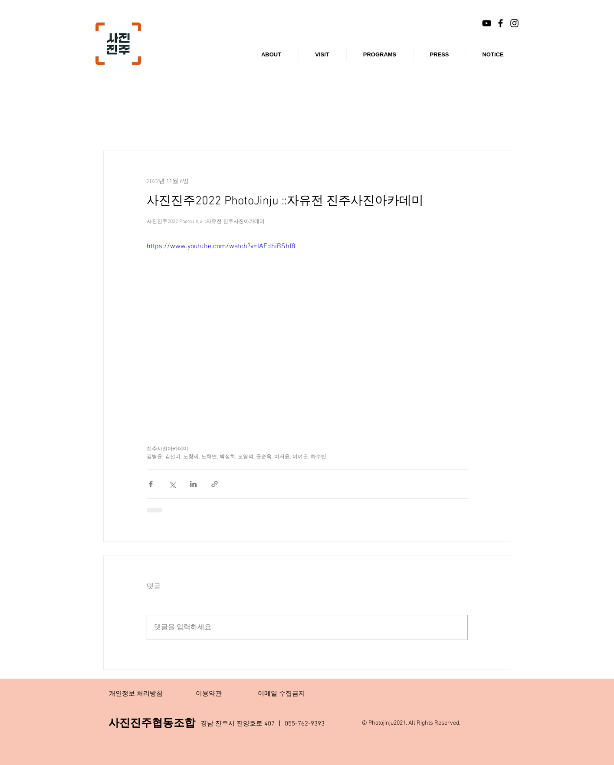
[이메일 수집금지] (281, 694)
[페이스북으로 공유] (151, 484)
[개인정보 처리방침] (136, 694)
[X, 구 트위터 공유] (172, 484)
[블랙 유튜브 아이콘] (486, 23)
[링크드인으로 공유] (193, 484)
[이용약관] (209, 694)
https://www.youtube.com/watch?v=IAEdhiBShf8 (221, 246)
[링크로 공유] (214, 484)
